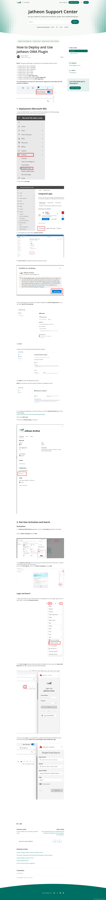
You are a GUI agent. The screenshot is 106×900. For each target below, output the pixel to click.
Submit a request (74, 2)
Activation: (72, 51)
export (61, 27)
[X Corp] (19, 824)
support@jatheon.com (74, 65)
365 (57, 27)
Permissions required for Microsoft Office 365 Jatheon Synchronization (35, 855)
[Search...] (48, 22)
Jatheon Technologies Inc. (24, 41)
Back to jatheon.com (47, 893)
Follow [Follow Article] (61, 57)
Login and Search (74, 53)
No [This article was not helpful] (59, 841)
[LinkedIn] (20, 824)
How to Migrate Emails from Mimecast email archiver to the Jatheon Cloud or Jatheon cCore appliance (53, 833)
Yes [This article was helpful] (55, 841)
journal (52, 27)
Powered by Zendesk (100, 899)
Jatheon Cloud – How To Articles (50, 41)
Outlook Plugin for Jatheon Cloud (25, 858)
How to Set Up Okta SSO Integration (26, 863)
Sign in (86, 2)
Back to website (63, 2)
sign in (21, 877)
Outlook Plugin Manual (22, 860)
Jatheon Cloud (36, 41)
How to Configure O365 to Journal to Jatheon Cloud (30, 852)
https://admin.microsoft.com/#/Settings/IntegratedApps (31, 113)
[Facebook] (17, 824)
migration (66, 27)
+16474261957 (72, 72)
